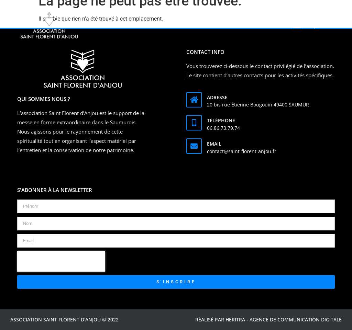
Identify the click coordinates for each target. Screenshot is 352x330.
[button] (297, 25)
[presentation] (61, 261)
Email (214, 143)
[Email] (194, 146)
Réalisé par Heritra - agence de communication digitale (268, 319)
